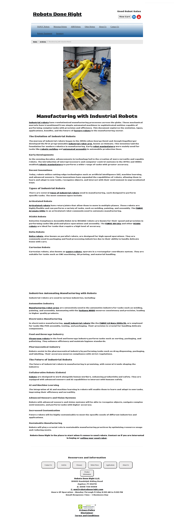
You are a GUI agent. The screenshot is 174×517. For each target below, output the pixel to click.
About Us (102, 27)
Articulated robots (39, 205)
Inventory (60, 34)
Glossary (79, 465)
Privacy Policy (87, 510)
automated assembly (74, 149)
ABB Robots (76, 27)
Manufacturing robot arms (44, 308)
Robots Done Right (57, 14)
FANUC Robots (43, 27)
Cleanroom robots (39, 338)
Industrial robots (39, 122)
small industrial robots (77, 323)
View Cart (124, 17)
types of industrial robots (64, 193)
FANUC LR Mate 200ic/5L (113, 323)
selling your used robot (93, 438)
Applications (110, 465)
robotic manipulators (50, 164)
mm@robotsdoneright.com (88, 489)
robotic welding (49, 149)
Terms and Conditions (87, 515)
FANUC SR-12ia (113, 223)
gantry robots (74, 251)
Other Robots (90, 27)
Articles (43, 42)
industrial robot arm (80, 144)
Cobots (33, 377)
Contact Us (115, 27)
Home (35, 42)
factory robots (82, 131)
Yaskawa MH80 (87, 310)
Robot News (95, 465)
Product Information (87, 473)
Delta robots (36, 236)
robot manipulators (104, 146)
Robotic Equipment (44, 34)
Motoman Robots (60, 27)
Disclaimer (87, 513)
